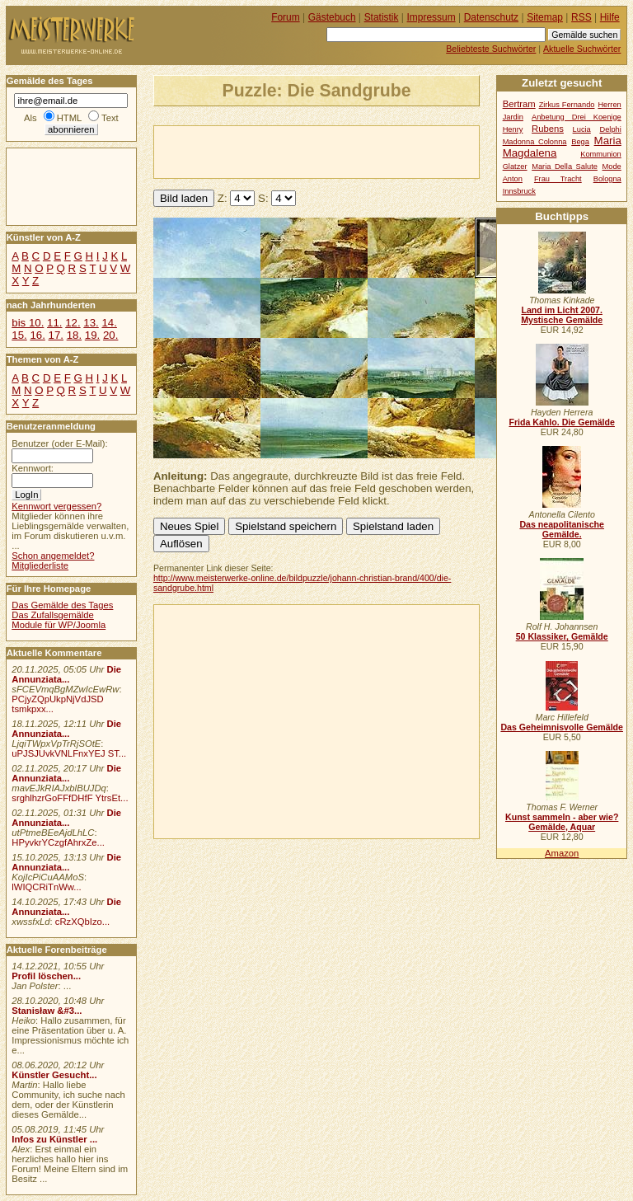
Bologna (607, 179)
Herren (609, 105)
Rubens (548, 129)
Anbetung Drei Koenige (576, 117)
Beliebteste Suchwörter (491, 49)
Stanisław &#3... (47, 1011)
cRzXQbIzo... (82, 922)
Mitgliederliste (40, 565)
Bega (580, 142)
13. (90, 323)
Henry (513, 129)
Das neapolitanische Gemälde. (561, 529)
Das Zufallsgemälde (53, 615)
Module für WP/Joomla (59, 625)
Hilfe (610, 17)
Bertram (519, 104)
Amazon (562, 853)
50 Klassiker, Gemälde (562, 636)
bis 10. (28, 323)
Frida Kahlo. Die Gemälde (562, 422)
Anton (513, 179)
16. (37, 335)
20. (110, 335)
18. (74, 335)
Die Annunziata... (66, 674)
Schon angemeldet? (53, 556)
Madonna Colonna (535, 142)
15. (19, 335)
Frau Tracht (558, 179)
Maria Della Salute (565, 166)
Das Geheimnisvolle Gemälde (561, 727)
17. (56, 335)
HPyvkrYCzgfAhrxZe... (58, 842)
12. (72, 323)
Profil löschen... (46, 976)
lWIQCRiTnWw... (47, 887)
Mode (612, 166)
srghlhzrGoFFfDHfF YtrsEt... (70, 798)
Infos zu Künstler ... (54, 1139)
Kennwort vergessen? (56, 506)
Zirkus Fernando (567, 105)
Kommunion (600, 154)
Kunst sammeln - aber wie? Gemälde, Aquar (561, 822)
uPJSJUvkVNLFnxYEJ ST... (69, 753)
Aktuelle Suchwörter (582, 49)
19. (92, 335)
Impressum (431, 17)
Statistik (381, 17)
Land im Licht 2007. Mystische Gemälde (562, 315)
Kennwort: (33, 468)
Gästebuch (332, 17)
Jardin (513, 117)
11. (54, 323)
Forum (285, 17)
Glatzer (515, 166)
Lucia (582, 129)
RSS (581, 17)
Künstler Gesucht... (54, 1075)
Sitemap (545, 17)
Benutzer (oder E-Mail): (59, 443)
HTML (69, 118)
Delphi (610, 129)
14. (108, 323)
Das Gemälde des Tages (62, 605)
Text (110, 118)
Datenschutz (491, 17)
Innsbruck (519, 191)
